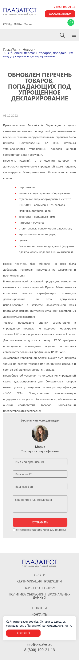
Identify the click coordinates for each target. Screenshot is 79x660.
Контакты (40, 614)
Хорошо (23, 633)
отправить (40, 522)
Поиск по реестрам (39, 587)
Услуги (39, 574)
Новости (39, 608)
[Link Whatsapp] (70, 22)
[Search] (63, 35)
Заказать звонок (60, 13)
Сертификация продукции (39, 581)
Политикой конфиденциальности (49, 625)
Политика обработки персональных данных (39, 596)
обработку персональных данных (48, 529)
